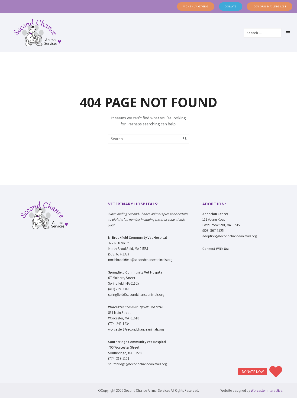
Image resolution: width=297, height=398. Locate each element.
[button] (275, 371)
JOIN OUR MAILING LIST (270, 6)
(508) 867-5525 (213, 230)
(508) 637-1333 (118, 254)
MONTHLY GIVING (196, 6)
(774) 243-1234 (119, 324)
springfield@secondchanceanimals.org (136, 294)
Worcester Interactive (266, 390)
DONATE (230, 6)
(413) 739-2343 (118, 289)
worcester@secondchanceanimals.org (136, 329)
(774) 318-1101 (118, 358)
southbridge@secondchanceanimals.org (137, 364)
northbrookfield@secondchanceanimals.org (140, 260)
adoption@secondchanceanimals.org (229, 236)
